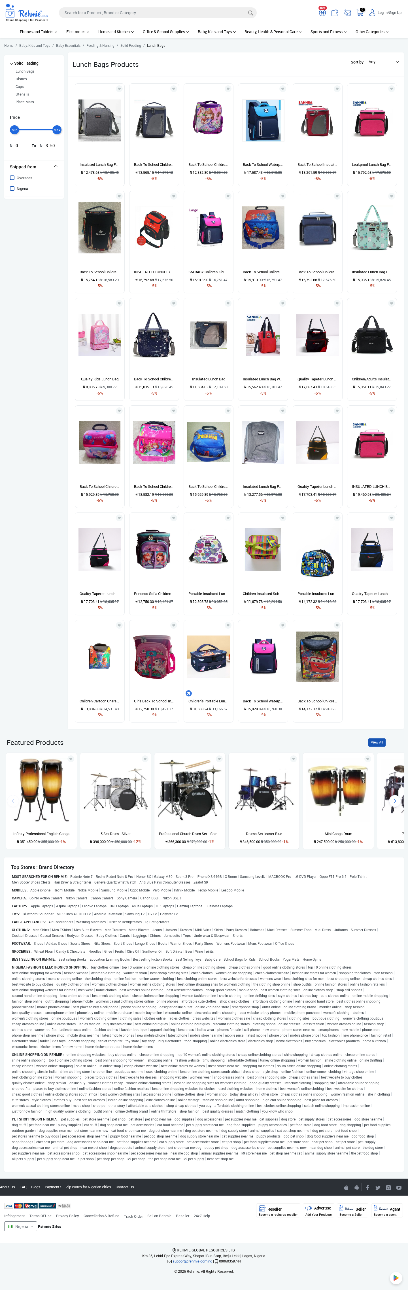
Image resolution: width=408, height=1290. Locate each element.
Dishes (21, 78)
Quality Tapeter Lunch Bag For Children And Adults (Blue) (372, 593)
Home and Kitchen (116, 31)
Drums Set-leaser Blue (264, 833)
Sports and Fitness (329, 31)
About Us (7, 1186)
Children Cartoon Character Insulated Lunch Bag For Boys (100, 701)
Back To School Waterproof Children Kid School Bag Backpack (263, 164)
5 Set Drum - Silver (116, 833)
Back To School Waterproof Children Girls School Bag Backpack (263, 701)
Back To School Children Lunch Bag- (100, 271)
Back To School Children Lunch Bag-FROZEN (100, 486)
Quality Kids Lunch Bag (99, 379)
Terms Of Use (40, 1215)
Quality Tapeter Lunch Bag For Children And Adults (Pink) (100, 593)
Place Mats (25, 101)
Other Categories (372, 31)
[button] (382, 61)
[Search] (158, 12)
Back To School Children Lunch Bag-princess (208, 164)
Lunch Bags (25, 71)
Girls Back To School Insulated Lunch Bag (154, 701)
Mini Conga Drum (338, 833)
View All (377, 742)
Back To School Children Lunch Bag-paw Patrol (263, 271)
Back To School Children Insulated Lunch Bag (154, 164)
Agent (387, 1211)
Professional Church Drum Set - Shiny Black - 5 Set (190, 833)
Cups (20, 86)
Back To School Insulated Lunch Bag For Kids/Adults (318, 164)
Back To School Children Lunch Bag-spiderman (208, 486)
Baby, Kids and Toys (216, 31)
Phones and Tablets (38, 31)
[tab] (34, 167)
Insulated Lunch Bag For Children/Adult (372, 271)
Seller (352, 1211)
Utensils (22, 94)
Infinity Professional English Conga (41, 833)
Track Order (133, 1216)
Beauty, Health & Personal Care (273, 31)
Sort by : (358, 62)
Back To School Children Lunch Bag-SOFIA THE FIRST (154, 486)
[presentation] (395, 801)
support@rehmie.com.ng (192, 1261)
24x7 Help (202, 1215)
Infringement (14, 1215)
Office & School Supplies (166, 31)
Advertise (318, 1211)
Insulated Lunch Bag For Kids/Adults (100, 164)
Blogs (35, 1186)
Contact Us (125, 1186)
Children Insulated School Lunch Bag (263, 593)
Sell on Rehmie (159, 1215)
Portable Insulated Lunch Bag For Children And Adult (318, 593)
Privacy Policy (67, 1215)
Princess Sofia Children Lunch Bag (154, 593)
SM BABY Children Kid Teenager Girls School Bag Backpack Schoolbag (208, 271)
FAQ (23, 1186)
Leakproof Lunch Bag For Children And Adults (372, 164)
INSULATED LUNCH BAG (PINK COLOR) (372, 486)
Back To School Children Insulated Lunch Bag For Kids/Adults (318, 271)
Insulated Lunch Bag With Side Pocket (263, 379)
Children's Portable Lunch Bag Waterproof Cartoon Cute (208, 701)
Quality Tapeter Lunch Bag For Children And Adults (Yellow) (318, 486)
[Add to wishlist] (70, 758)
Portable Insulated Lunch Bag (208, 593)
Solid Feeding (26, 63)
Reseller (182, 1215)
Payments (53, 1186)
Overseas (24, 177)
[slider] (14, 129)
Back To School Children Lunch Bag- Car (318, 701)
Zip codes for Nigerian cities (88, 1186)
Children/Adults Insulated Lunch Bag (372, 379)
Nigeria (22, 188)
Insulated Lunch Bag (208, 379)
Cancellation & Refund (101, 1215)
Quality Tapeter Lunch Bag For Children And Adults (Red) (318, 379)
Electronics (77, 31)
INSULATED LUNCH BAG (154, 271)
